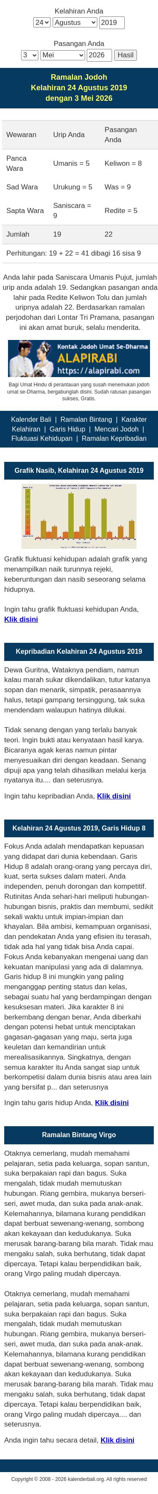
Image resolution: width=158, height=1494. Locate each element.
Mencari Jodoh (116, 429)
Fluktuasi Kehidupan (41, 438)
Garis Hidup (67, 429)
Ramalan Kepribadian (114, 438)
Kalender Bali (31, 419)
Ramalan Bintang (86, 419)
